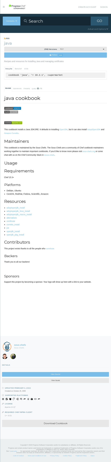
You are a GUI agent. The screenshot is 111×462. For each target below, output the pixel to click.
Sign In (104, 7)
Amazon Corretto (11, 133)
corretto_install (13, 225)
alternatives (12, 218)
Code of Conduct (18, 455)
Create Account (87, 7)
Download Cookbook (55, 423)
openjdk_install (13, 231)
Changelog (26, 88)
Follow (56, 55)
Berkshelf (18, 69)
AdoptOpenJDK (93, 129)
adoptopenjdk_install (16, 208)
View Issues (55, 380)
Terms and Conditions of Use (37, 455)
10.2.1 (54, 49)
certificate (11, 221)
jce (8, 228)
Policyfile (8, 69)
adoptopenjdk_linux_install (18, 211)
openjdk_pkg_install (15, 235)
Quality (37, 88)
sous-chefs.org (89, 151)
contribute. (50, 249)
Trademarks (13, 451)
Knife (26, 69)
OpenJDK (63, 129)
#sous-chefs (49, 155)
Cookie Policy (67, 455)
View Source (55, 374)
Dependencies (17, 88)
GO (99, 21)
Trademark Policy (81, 455)
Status (93, 455)
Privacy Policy (54, 455)
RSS (7, 38)
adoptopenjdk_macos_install (19, 214)
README (8, 88)
